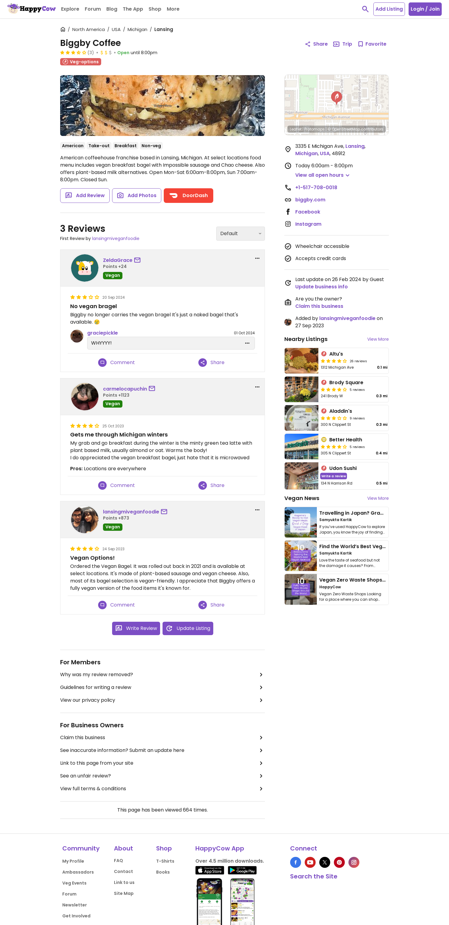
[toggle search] (365, 9)
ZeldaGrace (117, 260)
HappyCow (330, 586)
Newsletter (74, 905)
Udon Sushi (343, 468)
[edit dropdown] (247, 343)
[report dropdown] (257, 258)
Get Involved (76, 916)
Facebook (307, 211)
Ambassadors (78, 872)
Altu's (336, 353)
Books (163, 872)
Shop (164, 848)
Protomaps (314, 129)
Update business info (321, 286)
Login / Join (425, 8)
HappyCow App (219, 848)
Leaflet (296, 129)
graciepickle (102, 332)
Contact (123, 871)
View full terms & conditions (162, 788)
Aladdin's (340, 411)
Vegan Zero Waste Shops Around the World (373, 579)
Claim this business (162, 737)
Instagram (308, 224)
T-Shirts (165, 861)
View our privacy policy (162, 700)
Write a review (333, 476)
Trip (342, 44)
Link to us (124, 882)
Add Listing (389, 8)
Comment (116, 362)
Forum (69, 894)
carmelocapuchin (125, 388)
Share (211, 362)
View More (378, 339)
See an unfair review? (162, 776)
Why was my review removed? (162, 674)
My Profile (73, 861)
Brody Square (346, 382)
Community (81, 848)
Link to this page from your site (162, 763)
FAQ (118, 860)
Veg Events (74, 883)
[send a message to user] (138, 260)
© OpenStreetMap (343, 129)
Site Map (124, 893)
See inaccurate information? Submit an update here (162, 750)
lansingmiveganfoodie (115, 238)
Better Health (345, 439)
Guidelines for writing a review (162, 687)
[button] (336, 98)
